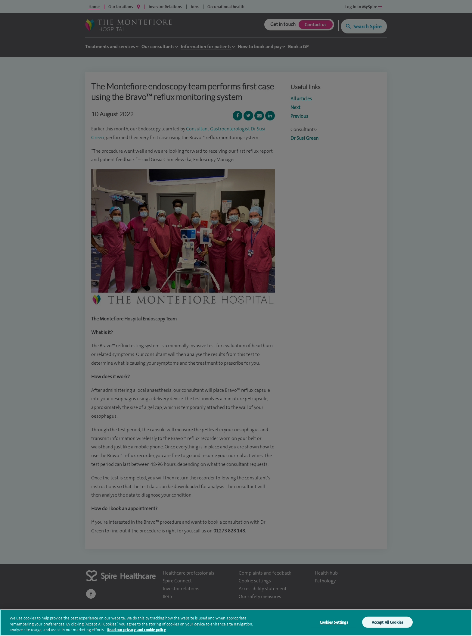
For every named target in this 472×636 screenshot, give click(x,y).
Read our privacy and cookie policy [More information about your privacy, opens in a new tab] (136, 631)
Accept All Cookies (387, 623)
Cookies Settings (334, 623)
